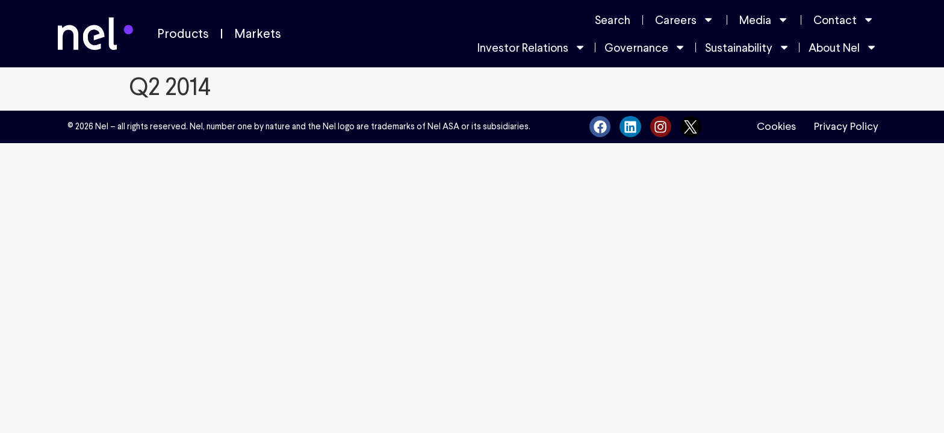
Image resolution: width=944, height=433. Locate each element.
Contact (843, 19)
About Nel (843, 47)
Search (612, 20)
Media (764, 19)
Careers (684, 19)
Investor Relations (531, 47)
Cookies (776, 126)
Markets (257, 33)
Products (183, 33)
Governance (645, 47)
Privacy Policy (846, 126)
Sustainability (747, 47)
